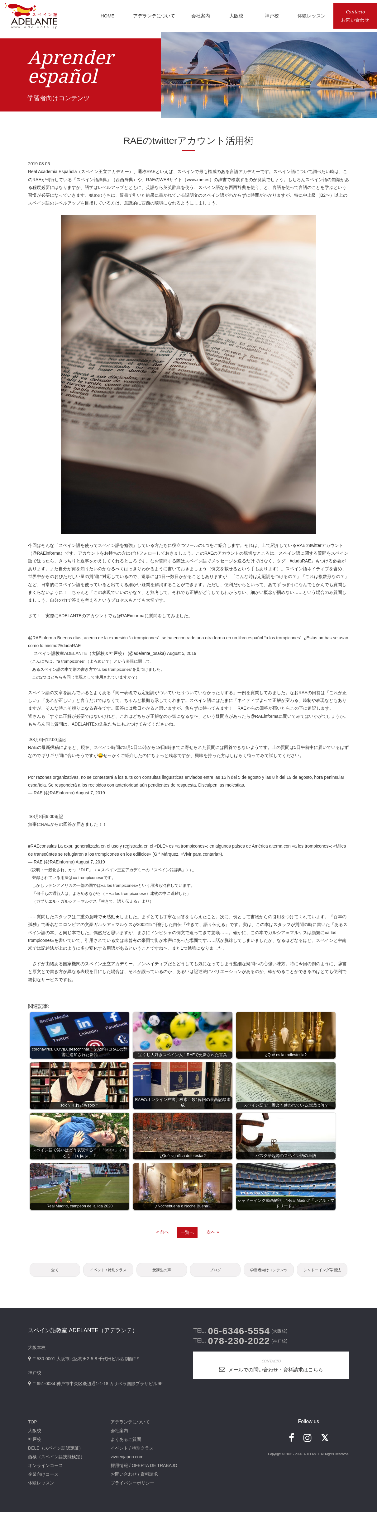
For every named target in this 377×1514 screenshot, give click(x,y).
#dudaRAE (70, 645)
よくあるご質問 (126, 1441)
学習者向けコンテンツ (269, 1270)
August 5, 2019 (181, 653)
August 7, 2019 (90, 792)
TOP (32, 1423)
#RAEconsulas (42, 846)
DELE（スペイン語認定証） (55, 1449)
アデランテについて (130, 1423)
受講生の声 (161, 1270)
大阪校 (34, 1432)
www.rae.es (198, 179)
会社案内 (119, 1432)
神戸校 (34, 1441)
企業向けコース (43, 1476)
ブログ (215, 1270)
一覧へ (187, 1232)
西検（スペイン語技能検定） (56, 1458)
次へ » (213, 1232)
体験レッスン (41, 1484)
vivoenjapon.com (127, 1458)
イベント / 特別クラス (108, 1270)
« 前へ (162, 1232)
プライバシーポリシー (132, 1484)
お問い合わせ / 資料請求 (134, 1476)
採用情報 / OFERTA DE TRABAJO (144, 1467)
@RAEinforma (46, 553)
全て (55, 1270)
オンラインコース (45, 1467)
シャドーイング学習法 (322, 1270)
